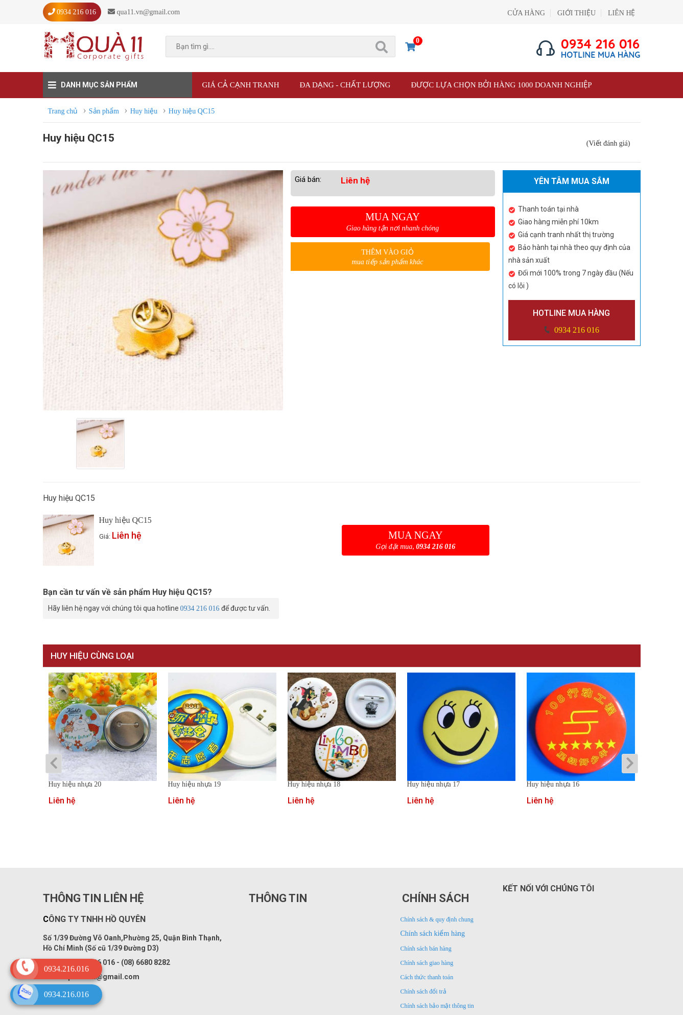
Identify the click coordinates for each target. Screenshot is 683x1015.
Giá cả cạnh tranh (240, 85)
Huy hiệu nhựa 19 (194, 784)
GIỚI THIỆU (576, 13)
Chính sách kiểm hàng (433, 933)
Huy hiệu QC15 (125, 520)
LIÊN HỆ (621, 13)
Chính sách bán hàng (426, 948)
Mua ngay (393, 222)
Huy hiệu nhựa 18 (314, 784)
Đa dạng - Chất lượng (344, 85)
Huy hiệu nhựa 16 (553, 784)
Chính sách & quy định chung (437, 919)
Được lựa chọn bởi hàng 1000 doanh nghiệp (501, 85)
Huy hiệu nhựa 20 (75, 784)
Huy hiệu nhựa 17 (433, 784)
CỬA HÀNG (526, 13)
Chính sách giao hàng (427, 962)
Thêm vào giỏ (388, 257)
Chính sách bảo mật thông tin (437, 1005)
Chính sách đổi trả (423, 991)
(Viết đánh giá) (608, 143)
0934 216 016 (575, 330)
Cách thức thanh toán (427, 977)
